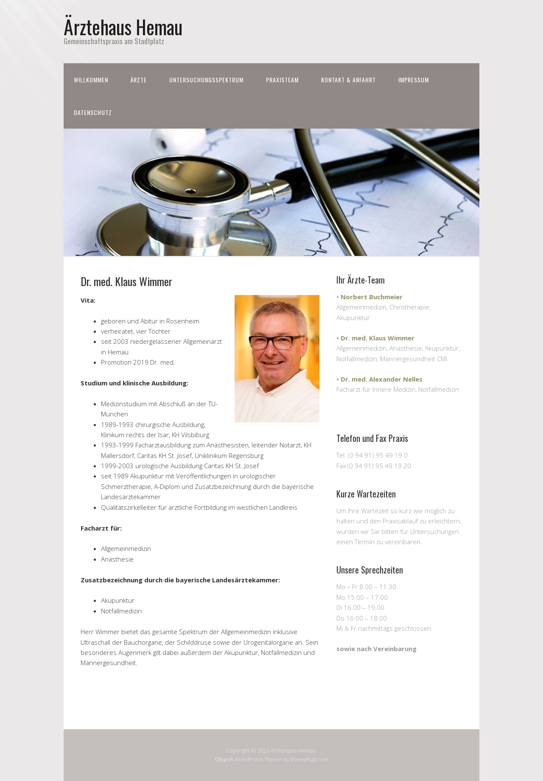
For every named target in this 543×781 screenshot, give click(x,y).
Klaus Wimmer (391, 338)
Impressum (413, 79)
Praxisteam (282, 79)
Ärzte (139, 79)
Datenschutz (93, 112)
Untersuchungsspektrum (206, 79)
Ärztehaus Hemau (123, 26)
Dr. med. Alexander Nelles (382, 379)
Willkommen (91, 79)
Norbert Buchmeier (372, 296)
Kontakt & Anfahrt (348, 79)
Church (224, 759)
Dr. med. (355, 338)
